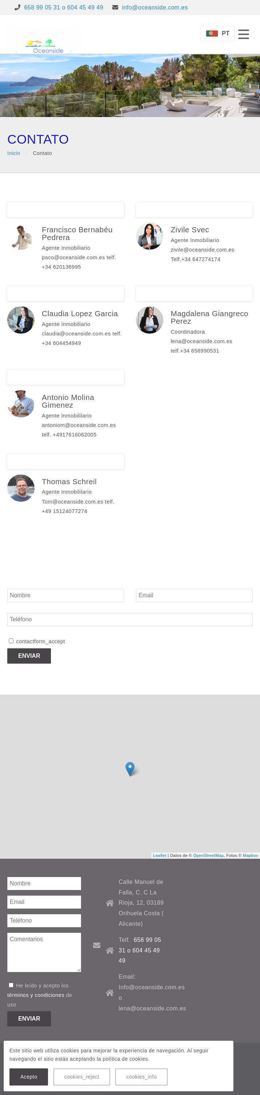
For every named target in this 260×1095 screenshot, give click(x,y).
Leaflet (159, 855)
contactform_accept (37, 641)
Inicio (13, 153)
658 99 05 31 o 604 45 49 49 (63, 7)
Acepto (28, 1077)
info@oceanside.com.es (155, 7)
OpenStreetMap (208, 855)
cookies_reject (81, 1077)
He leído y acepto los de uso (39, 995)
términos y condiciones (35, 995)
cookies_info (141, 1077)
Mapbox (250, 855)
